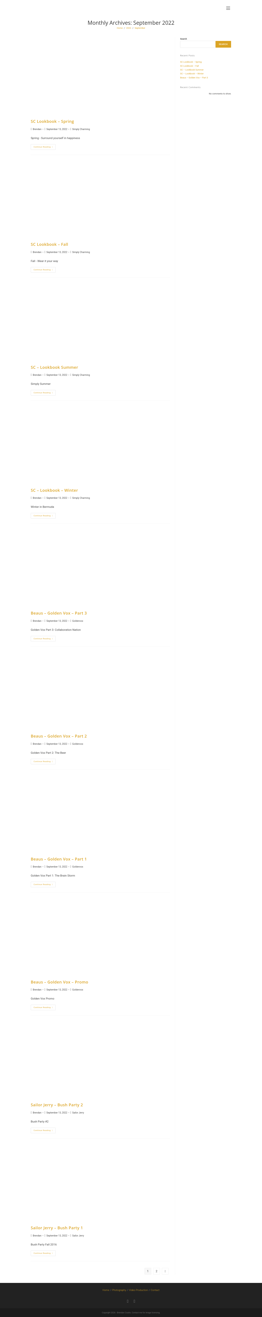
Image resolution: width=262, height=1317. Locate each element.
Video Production (138, 1290)
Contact (155, 1290)
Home (106, 1290)
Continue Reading (45, 146)
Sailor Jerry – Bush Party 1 (57, 1227)
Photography (119, 1290)
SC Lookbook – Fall (49, 244)
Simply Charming (81, 129)
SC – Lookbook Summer (54, 367)
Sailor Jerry (78, 1112)
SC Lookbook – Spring (52, 121)
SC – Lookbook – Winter (54, 490)
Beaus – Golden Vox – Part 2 (59, 736)
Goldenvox (77, 621)
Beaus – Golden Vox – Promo (59, 982)
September (140, 28)
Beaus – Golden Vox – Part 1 (59, 859)
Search (183, 39)
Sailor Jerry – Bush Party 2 (57, 1104)
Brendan (37, 129)
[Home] (120, 28)
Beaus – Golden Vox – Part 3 (59, 613)
